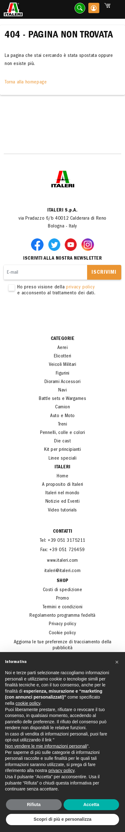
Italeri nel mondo (62, 493)
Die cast (62, 441)
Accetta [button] (91, 804)
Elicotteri (62, 356)
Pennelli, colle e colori (62, 433)
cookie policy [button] (27, 703)
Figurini (63, 373)
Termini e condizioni (63, 607)
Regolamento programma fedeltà (62, 615)
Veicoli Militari (62, 364)
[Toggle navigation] (116, 9)
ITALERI (62, 467)
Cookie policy (62, 633)
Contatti (62, 531)
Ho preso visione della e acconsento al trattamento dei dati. (62, 290)
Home (62, 476)
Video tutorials (62, 510)
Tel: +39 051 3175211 (63, 540)
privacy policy (80, 287)
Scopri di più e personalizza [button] (62, 819)
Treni (62, 424)
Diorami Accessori (62, 382)
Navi (62, 390)
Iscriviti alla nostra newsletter (62, 258)
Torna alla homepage (26, 82)
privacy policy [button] (62, 770)
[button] (117, 662)
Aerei (62, 348)
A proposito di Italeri (62, 484)
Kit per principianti (62, 449)
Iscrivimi (104, 273)
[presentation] (51, 316)
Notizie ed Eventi (62, 501)
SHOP (63, 581)
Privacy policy (62, 624)
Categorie (63, 338)
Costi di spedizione (62, 590)
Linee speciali (62, 458)
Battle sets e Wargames (62, 398)
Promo (62, 598)
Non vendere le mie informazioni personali (46, 746)
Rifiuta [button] (34, 804)
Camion (62, 407)
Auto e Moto (62, 416)
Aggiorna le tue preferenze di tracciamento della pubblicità (63, 645)
